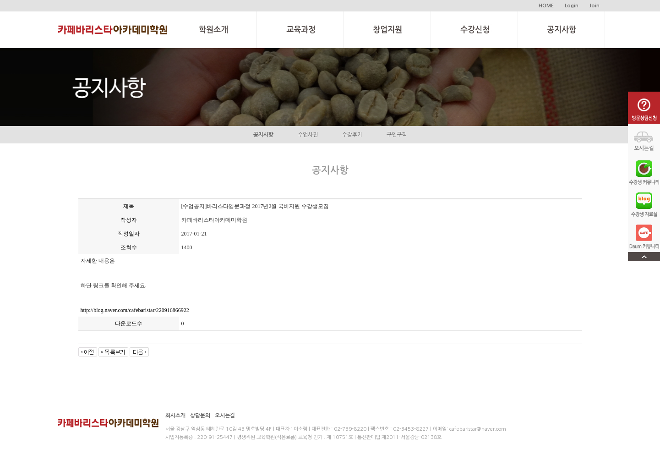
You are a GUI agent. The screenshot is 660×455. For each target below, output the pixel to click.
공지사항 (263, 134)
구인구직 (397, 134)
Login (571, 5)
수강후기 (352, 134)
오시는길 (225, 415)
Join (594, 5)
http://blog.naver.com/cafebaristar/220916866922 (135, 310)
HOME (546, 5)
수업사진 (308, 134)
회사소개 (175, 415)
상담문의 (200, 415)
